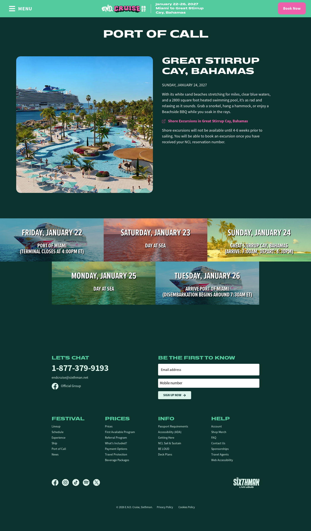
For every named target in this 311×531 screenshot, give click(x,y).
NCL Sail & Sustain (169, 443)
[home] (155, 8)
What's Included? (116, 443)
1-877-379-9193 (80, 368)
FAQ (213, 438)
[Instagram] (67, 482)
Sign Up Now (174, 395)
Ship (54, 443)
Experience (58, 438)
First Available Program (120, 432)
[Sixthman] (246, 482)
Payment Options (116, 449)
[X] (96, 482)
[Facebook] (57, 482)
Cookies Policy (186, 507)
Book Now (292, 8)
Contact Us (218, 443)
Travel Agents (220, 454)
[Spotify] (88, 482)
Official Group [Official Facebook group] (66, 386)
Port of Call (59, 449)
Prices (109, 426)
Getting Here (166, 438)
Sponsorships (220, 449)
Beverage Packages (117, 460)
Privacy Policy (165, 507)
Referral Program (116, 438)
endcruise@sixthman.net (70, 377)
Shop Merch (218, 432)
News (55, 454)
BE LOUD (163, 449)
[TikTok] (77, 482)
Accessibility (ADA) (169, 432)
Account (216, 426)
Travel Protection (116, 454)
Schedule (57, 432)
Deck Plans (165, 454)
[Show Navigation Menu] (20, 9)
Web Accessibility (222, 460)
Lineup (56, 426)
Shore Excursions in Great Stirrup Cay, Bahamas (205, 121)
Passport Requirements (173, 426)
